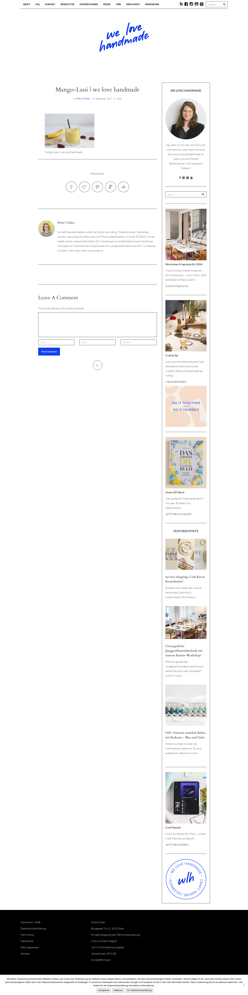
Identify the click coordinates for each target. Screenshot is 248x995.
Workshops (118, 73)
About (26, 4)
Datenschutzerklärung (33, 928)
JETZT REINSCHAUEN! (178, 514)
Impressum (26, 922)
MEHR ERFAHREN (176, 381)
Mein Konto (133, 4)
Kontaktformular (101, 959)
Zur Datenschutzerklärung (139, 990)
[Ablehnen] (244, 985)
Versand (25, 953)
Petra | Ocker (83, 98)
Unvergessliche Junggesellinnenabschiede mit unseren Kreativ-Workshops (184, 650)
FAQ (38, 4)
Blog (90, 73)
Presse (107, 4)
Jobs (118, 4)
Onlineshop (152, 73)
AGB (37, 922)
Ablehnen (118, 990)
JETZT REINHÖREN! (177, 844)
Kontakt (50, 4)
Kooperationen (89, 4)
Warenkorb (152, 4)
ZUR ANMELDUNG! (177, 286)
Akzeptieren (103, 990)
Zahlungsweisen (29, 947)
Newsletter (67, 4)
